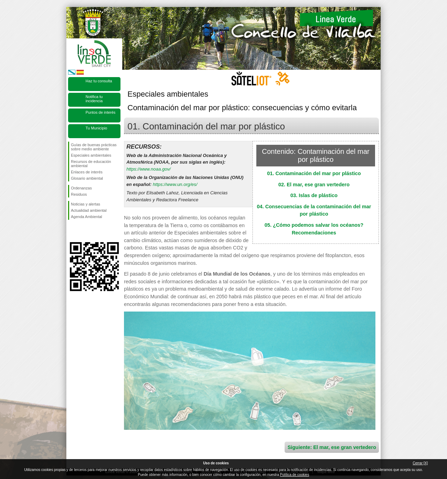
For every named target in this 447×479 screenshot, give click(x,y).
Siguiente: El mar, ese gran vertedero (331, 447)
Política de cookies (294, 475)
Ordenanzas (81, 188)
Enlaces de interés (87, 172)
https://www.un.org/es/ (175, 184)
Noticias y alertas (85, 204)
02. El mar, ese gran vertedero (314, 184)
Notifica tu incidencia (94, 99)
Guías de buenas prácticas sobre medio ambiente (94, 147)
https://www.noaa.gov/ (148, 169)
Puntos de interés (101, 112)
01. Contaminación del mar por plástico (314, 173)
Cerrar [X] (420, 463)
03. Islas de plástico (313, 195)
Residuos (79, 194)
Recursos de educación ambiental (91, 163)
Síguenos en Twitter (84, 231)
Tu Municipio (96, 128)
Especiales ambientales (91, 155)
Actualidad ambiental (89, 210)
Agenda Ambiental (86, 217)
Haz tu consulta (99, 81)
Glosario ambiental (87, 178)
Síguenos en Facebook (72, 231)
